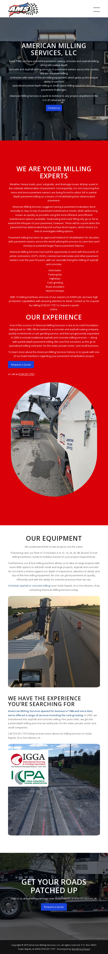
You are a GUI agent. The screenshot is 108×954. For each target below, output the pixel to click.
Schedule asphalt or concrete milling (29, 585)
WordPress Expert (81, 949)
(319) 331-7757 (26, 374)
